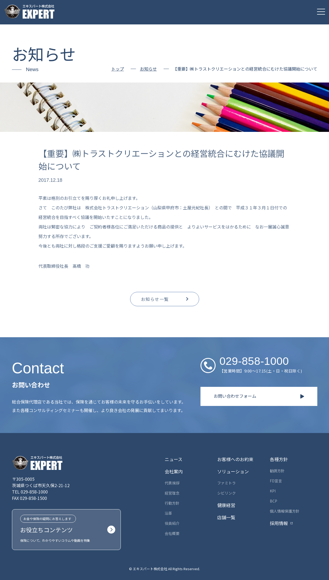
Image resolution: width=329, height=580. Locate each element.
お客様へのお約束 (235, 459)
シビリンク (226, 493)
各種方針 (279, 459)
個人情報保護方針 (285, 511)
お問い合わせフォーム (235, 396)
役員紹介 (172, 523)
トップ (117, 69)
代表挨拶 (172, 483)
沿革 (168, 513)
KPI (273, 491)
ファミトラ (226, 483)
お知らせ (148, 69)
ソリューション (233, 471)
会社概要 (172, 533)
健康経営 (226, 505)
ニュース (173, 459)
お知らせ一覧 (155, 301)
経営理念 (172, 493)
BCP (273, 501)
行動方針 (172, 503)
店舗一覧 (226, 517)
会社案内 (174, 471)
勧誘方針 (277, 470)
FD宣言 (276, 480)
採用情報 (279, 523)
